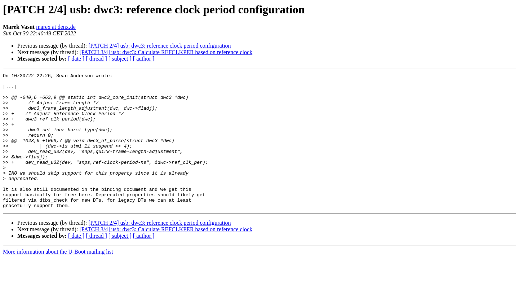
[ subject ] (120, 59)
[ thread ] (96, 59)
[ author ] (144, 59)
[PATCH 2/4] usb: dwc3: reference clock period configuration (159, 46)
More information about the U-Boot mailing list (58, 279)
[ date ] (76, 59)
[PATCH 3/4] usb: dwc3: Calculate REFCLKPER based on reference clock (165, 52)
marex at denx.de (56, 27)
